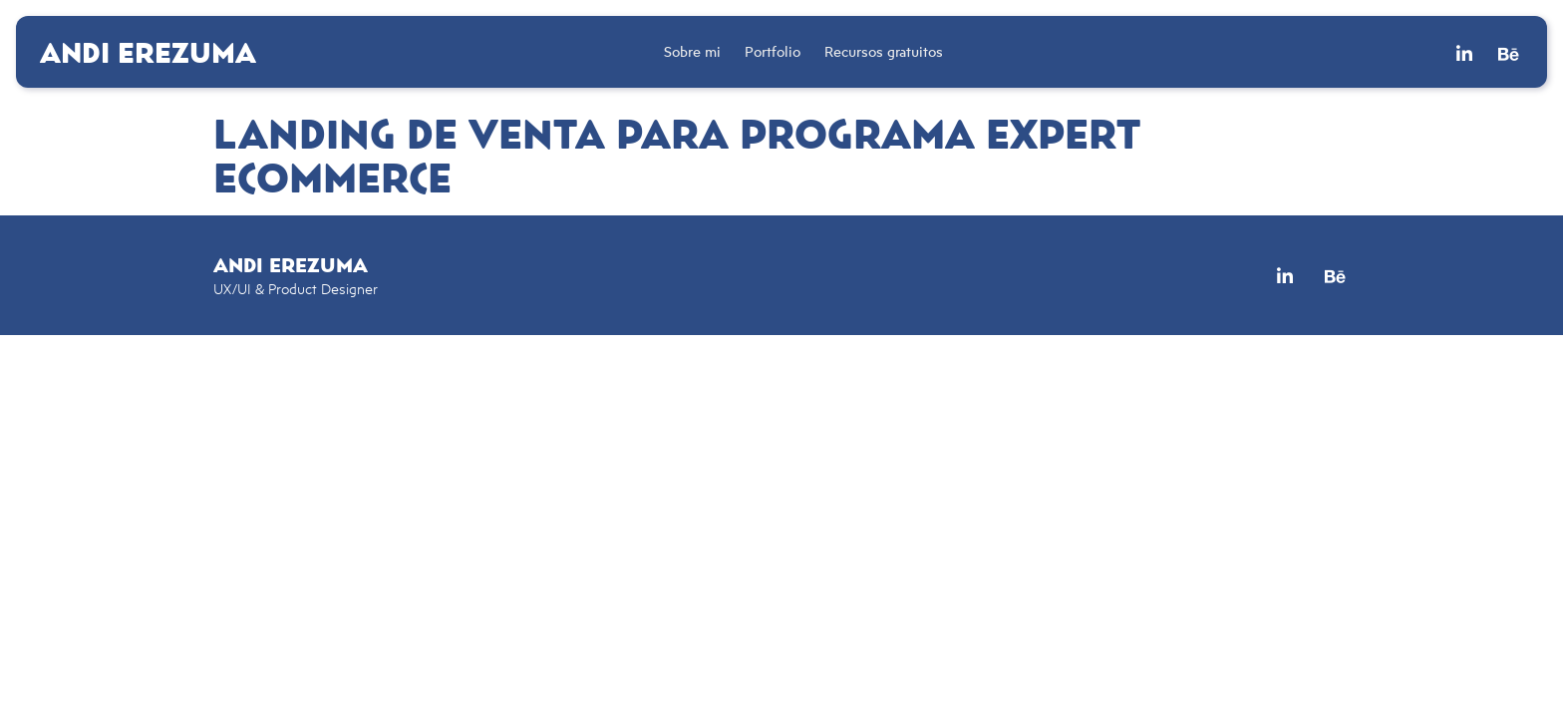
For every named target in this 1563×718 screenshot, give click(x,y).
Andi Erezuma (148, 52)
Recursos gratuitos (883, 51)
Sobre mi (692, 51)
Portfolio (772, 51)
